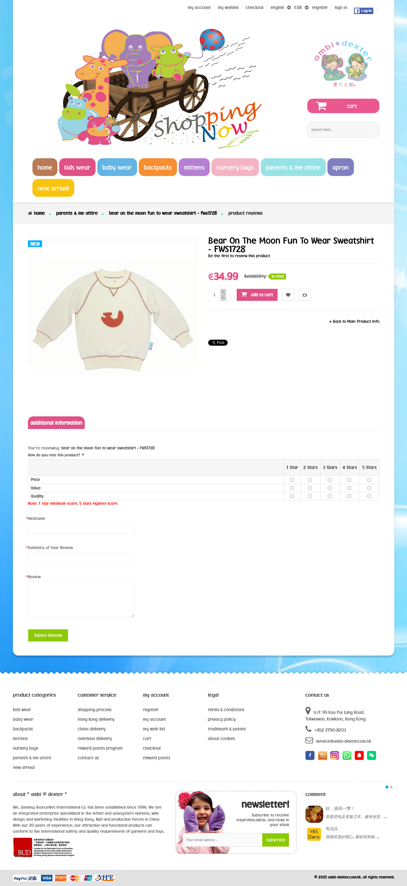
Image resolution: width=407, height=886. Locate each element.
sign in (341, 7)
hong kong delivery (96, 719)
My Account (199, 7)
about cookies (221, 738)
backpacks (23, 728)
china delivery (91, 728)
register (320, 7)
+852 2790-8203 (325, 729)
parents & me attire (77, 213)
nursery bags (25, 748)
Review (34, 577)
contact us (88, 757)
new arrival (24, 767)
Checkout (255, 7)
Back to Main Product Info (354, 321)
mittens (20, 738)
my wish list (154, 728)
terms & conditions (226, 709)
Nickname (36, 518)
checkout (152, 748)
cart (147, 738)
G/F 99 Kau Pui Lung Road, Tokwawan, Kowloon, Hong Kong (335, 713)
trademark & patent (227, 728)
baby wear (23, 719)
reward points (156, 757)
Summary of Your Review (50, 548)
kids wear (22, 709)
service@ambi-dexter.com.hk (338, 740)
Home (39, 213)
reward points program (100, 748)
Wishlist (288, 295)
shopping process (94, 709)
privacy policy (221, 719)
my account (154, 719)
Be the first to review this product (239, 255)
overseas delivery (95, 738)
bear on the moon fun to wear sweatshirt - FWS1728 (163, 213)
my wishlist (228, 7)
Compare (305, 295)
